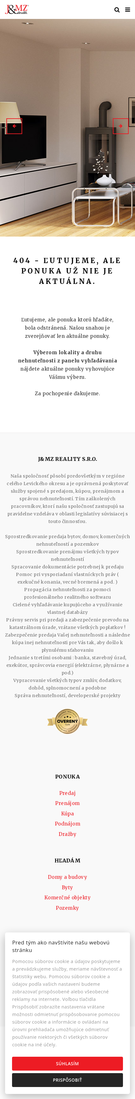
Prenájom (67, 803)
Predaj (67, 793)
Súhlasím (67, 1064)
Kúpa (67, 814)
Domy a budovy (67, 877)
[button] (14, 126)
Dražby (68, 834)
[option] (67, 126)
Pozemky (67, 908)
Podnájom (67, 824)
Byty (67, 887)
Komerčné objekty (67, 898)
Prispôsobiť (67, 1080)
